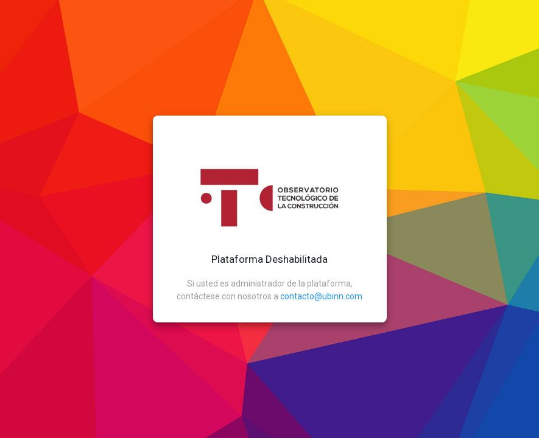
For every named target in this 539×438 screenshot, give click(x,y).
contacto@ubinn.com (321, 296)
